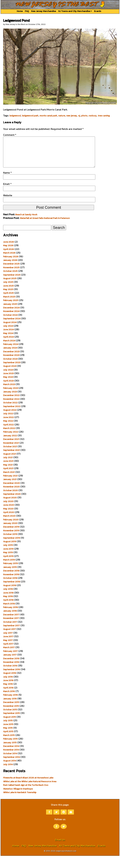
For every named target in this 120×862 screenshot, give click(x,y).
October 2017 (10, 628)
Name (7, 179)
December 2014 (11, 752)
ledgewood (15, 115)
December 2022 (11, 401)
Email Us (60, 846)
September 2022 (11, 412)
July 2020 (8, 507)
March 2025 (9, 303)
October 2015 (10, 716)
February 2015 (10, 745)
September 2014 (11, 763)
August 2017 (9, 635)
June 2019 (8, 555)
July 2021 (8, 463)
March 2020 (9, 522)
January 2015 (10, 748)
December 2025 (11, 270)
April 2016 (8, 694)
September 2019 (11, 544)
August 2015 (9, 723)
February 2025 (10, 306)
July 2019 (8, 551)
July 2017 (8, 639)
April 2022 (8, 431)
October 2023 (10, 365)
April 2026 (8, 255)
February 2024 (10, 350)
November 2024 (11, 317)
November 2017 (11, 624)
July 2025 (8, 288)
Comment (9, 135)
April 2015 (8, 737)
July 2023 (8, 376)
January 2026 (10, 266)
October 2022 (10, 409)
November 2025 (11, 273)
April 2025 (8, 299)
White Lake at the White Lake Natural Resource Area (29, 787)
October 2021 (10, 452)
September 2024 (11, 324)
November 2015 (11, 712)
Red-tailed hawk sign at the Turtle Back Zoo (25, 791)
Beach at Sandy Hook (26, 220)
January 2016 (10, 705)
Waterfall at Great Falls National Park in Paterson (45, 224)
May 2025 (8, 295)
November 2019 (11, 536)
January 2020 (10, 529)
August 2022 (9, 416)
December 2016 (11, 664)
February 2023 (10, 394)
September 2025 (11, 281)
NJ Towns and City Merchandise (75, 11)
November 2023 (11, 361)
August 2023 (9, 372)
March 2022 (9, 434)
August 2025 (9, 284)
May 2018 (8, 602)
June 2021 (8, 467)
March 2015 (9, 741)
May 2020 (8, 515)
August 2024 (9, 328)
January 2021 (10, 485)
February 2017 (10, 657)
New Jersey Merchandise (43, 11)
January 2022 (10, 441)
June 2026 (8, 248)
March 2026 (9, 259)
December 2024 (11, 314)
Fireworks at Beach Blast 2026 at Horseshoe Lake (28, 784)
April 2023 (8, 387)
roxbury (93, 115)
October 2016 (10, 672)
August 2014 (9, 767)
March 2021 (9, 478)
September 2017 (11, 631)
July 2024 (8, 332)
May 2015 (8, 734)
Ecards (97, 11)
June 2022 (8, 423)
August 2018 (9, 591)
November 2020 (11, 493)
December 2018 (11, 577)
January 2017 (10, 661)
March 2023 (9, 390)
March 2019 (9, 566)
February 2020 (10, 526)
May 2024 (8, 339)
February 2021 (10, 482)
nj (79, 115)
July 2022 (8, 419)
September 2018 (11, 588)
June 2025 (8, 292)
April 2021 (8, 474)
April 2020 (8, 518)
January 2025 (10, 310)
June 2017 (8, 642)
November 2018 (11, 580)
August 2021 (9, 460)
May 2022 (8, 427)
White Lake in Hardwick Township (19, 798)
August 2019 (9, 547)
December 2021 (11, 445)
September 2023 (11, 368)
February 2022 (10, 438)
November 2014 (11, 756)
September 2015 (11, 719)
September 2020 (12, 500)
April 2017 (8, 650)
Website (7, 201)
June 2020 (8, 511)
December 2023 (11, 357)
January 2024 (10, 354)
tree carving (104, 115)
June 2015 (8, 730)
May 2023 (8, 383)
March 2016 (9, 697)
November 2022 (11, 405)
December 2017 (11, 621)
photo (84, 115)
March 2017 (9, 653)
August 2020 (10, 504)
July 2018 (8, 595)
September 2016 (11, 675)
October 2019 (10, 540)
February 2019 (10, 569)
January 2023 (10, 398)
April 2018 (8, 606)
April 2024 (8, 343)
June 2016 (8, 686)
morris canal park (48, 115)
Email (7, 190)
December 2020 (11, 489)
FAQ (27, 11)
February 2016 (10, 701)
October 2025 (10, 277)
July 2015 (8, 726)
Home (20, 11)
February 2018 (10, 613)
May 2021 (8, 471)
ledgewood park (30, 115)
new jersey (71, 115)
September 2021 (11, 456)
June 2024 (8, 335)
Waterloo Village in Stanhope (18, 795)
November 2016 (11, 668)
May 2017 (8, 646)
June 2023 (8, 379)
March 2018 (9, 610)
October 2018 (10, 584)
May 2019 (8, 558)
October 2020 (10, 496)
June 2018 (8, 599)
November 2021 (11, 449)
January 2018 (10, 617)
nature (61, 115)
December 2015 (11, 708)
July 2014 (8, 770)
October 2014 (10, 759)
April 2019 (8, 562)
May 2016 (8, 690)
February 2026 (10, 262)
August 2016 (9, 679)
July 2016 (8, 683)
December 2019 (11, 533)
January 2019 (10, 573)
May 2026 (8, 251)
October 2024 (10, 321)
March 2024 (9, 347)
